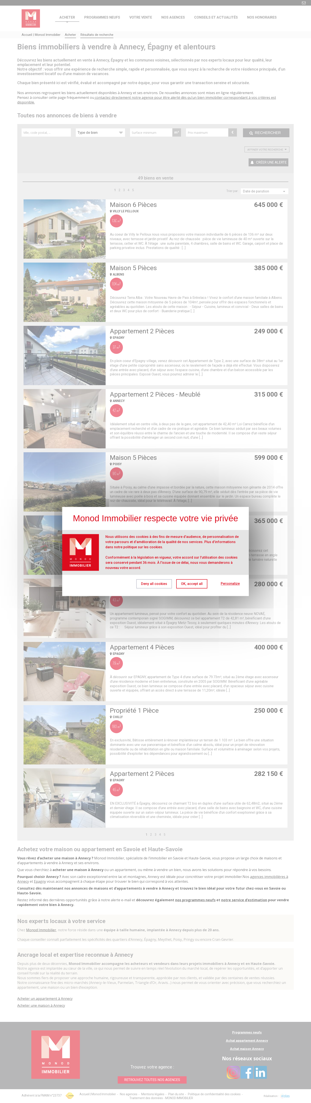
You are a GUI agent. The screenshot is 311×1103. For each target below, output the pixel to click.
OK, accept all (192, 584)
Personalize (230, 583)
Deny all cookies (154, 584)
